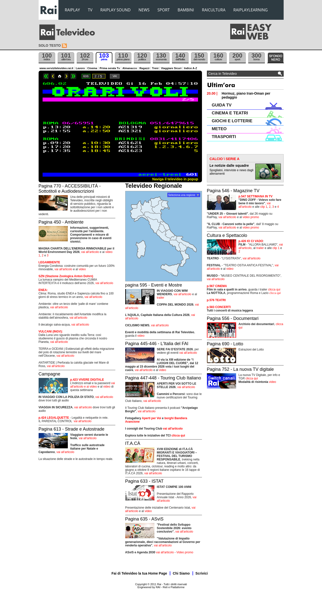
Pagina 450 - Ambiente (61, 222)
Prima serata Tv (109, 68)
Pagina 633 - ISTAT (144, 481)
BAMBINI (186, 10)
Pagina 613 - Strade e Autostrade (71, 429)
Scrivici (202, 573)
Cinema (92, 68)
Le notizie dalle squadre (229, 165)
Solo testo (50, 45)
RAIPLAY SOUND (115, 10)
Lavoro (80, 68)
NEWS (144, 10)
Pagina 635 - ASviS (144, 519)
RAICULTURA (213, 10)
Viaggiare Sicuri (171, 68)
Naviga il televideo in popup (175, 179)
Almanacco (129, 68)
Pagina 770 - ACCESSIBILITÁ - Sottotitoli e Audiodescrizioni (70, 189)
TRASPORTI (224, 136)
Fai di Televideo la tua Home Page (139, 573)
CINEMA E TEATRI (230, 113)
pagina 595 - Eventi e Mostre (153, 285)
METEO (219, 128)
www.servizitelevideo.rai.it (57, 68)
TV (90, 10)
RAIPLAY (72, 10)
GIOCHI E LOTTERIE (232, 121)
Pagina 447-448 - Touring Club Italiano (163, 377)
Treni (155, 68)
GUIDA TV (222, 105)
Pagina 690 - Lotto (225, 343)
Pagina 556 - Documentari (233, 318)
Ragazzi (144, 68)
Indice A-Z (190, 68)
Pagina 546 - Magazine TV (233, 190)
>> (73, 76)
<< (46, 76)
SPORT (163, 10)
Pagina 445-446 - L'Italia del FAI (157, 343)
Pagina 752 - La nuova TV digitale (240, 369)
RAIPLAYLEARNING (250, 10)
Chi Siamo (181, 573)
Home (59, 76)
